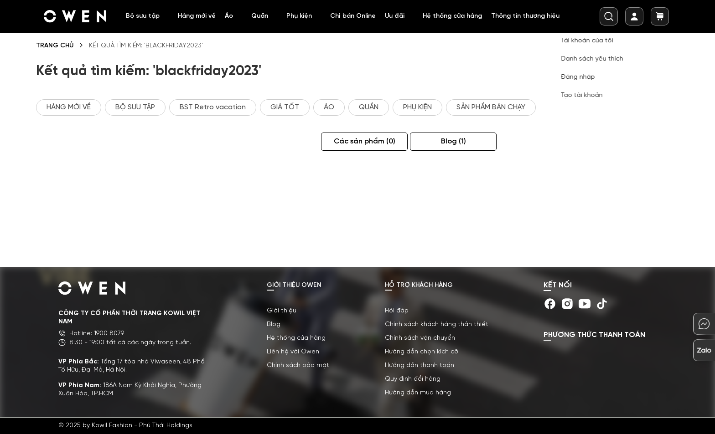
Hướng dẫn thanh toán (419, 365)
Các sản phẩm (379, 141)
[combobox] (608, 16)
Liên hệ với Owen (293, 351)
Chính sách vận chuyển (420, 338)
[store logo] (76, 16)
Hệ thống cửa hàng (296, 338)
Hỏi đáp (397, 310)
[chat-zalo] (704, 350)
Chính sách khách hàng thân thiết (436, 324)
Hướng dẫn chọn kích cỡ (421, 351)
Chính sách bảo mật (298, 365)
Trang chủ (54, 45)
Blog (468, 141)
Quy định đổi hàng (412, 379)
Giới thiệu (281, 310)
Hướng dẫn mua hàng (418, 392)
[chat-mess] (704, 324)
